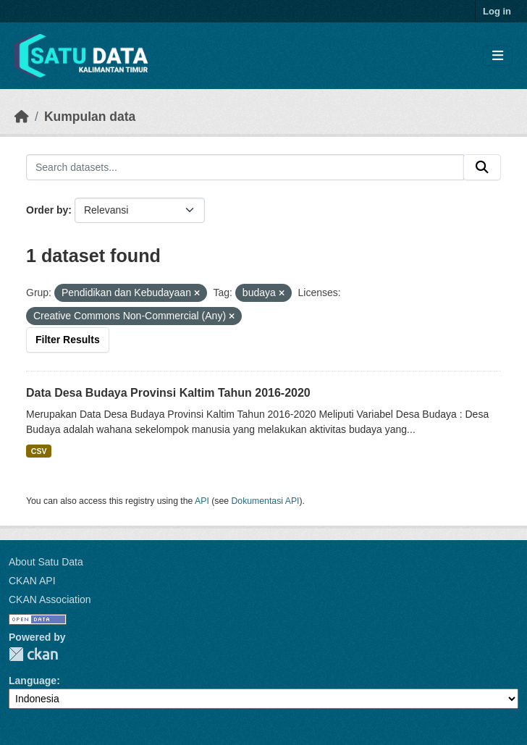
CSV (39, 451)
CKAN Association (50, 599)
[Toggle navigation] (498, 56)
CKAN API (32, 580)
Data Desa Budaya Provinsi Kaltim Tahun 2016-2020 (168, 393)
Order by (47, 210)
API (202, 501)
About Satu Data (46, 562)
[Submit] (482, 167)
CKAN (33, 654)
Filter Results (67, 339)
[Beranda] (21, 116)
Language (32, 680)
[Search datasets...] (245, 167)
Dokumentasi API (266, 501)
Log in (497, 11)
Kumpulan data (89, 116)
